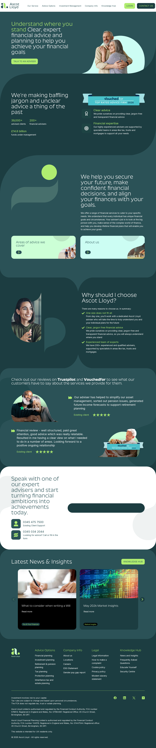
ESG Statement (70, 668)
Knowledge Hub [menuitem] (108, 6)
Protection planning (44, 676)
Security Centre (127, 671)
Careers (67, 664)
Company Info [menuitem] (91, 6)
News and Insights (129, 655)
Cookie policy (98, 667)
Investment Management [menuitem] (70, 6)
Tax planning (41, 671)
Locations (68, 660)
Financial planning (43, 655)
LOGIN (129, 6)
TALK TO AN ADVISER (24, 61)
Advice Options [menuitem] (48, 6)
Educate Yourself (128, 667)
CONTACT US (146, 6)
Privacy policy (98, 671)
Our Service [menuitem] (32, 6)
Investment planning (44, 660)
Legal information (100, 655)
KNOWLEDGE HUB (133, 561)
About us (67, 655)
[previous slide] (13, 599)
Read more (27, 611)
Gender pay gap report (74, 672)
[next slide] (142, 599)
